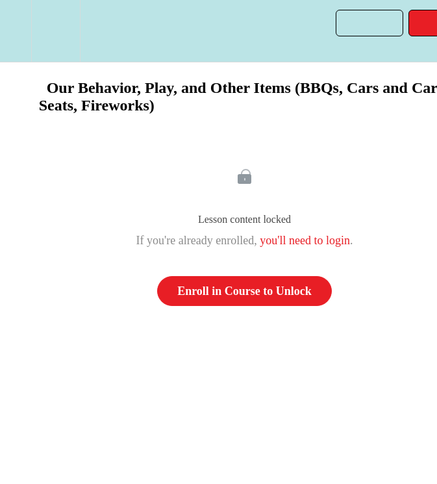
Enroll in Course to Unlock (244, 291)
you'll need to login (305, 240)
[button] (15, 31)
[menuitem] (55, 31)
